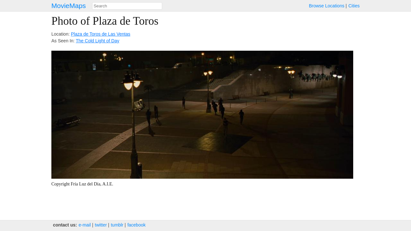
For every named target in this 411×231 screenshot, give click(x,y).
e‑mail (85, 224)
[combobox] (127, 6)
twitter (101, 224)
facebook (136, 224)
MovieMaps (68, 5)
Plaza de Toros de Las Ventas (100, 34)
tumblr (117, 224)
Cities (354, 5)
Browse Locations (327, 5)
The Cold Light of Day (97, 40)
